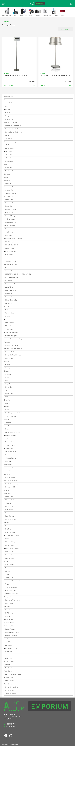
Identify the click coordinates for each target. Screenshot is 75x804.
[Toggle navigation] (3, 3)
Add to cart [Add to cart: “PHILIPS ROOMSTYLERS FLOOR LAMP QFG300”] (44, 85)
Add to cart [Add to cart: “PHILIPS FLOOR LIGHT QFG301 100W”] (8, 85)
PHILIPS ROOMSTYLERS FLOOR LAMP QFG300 (54, 76)
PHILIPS (6, 73)
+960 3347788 (10, 724)
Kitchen (38, 15)
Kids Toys (31, 15)
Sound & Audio (23, 15)
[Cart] (71, 3)
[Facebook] (6, 736)
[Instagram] (11, 736)
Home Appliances (6, 15)
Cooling (63, 15)
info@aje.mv (10, 726)
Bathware (45, 15)
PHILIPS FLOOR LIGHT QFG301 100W (15, 76)
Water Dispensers (53, 15)
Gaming (15, 15)
